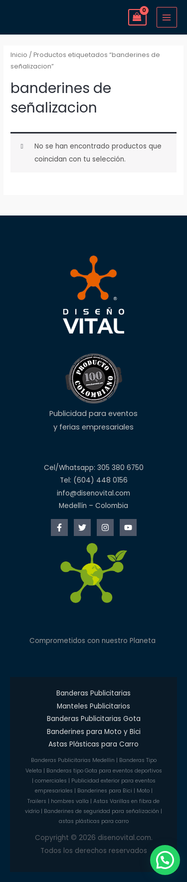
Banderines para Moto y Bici (94, 731)
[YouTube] (128, 527)
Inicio (18, 54)
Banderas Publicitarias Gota (94, 719)
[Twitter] (82, 527)
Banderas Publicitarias (93, 693)
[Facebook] (59, 527)
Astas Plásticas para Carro (93, 744)
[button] (165, 860)
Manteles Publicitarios (93, 706)
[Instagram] (105, 527)
